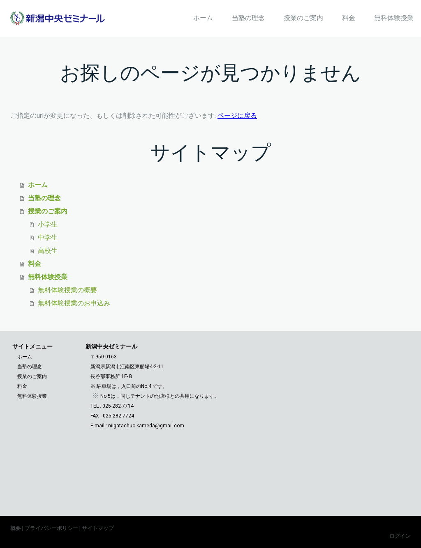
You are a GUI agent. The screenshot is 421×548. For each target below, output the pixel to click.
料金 (348, 18)
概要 (15, 528)
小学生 (48, 224)
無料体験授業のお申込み (74, 303)
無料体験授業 (394, 18)
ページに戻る (237, 115)
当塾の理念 (248, 18)
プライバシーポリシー (51, 528)
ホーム (203, 18)
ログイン (400, 536)
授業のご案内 (303, 18)
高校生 (48, 251)
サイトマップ (98, 528)
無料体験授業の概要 (67, 290)
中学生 (48, 237)
